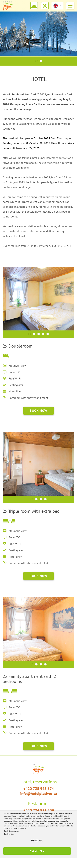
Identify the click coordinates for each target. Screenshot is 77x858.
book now (38, 411)
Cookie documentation (11, 831)
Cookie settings (9, 834)
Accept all (37, 850)
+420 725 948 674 (38, 788)
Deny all (37, 840)
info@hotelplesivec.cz (38, 793)
